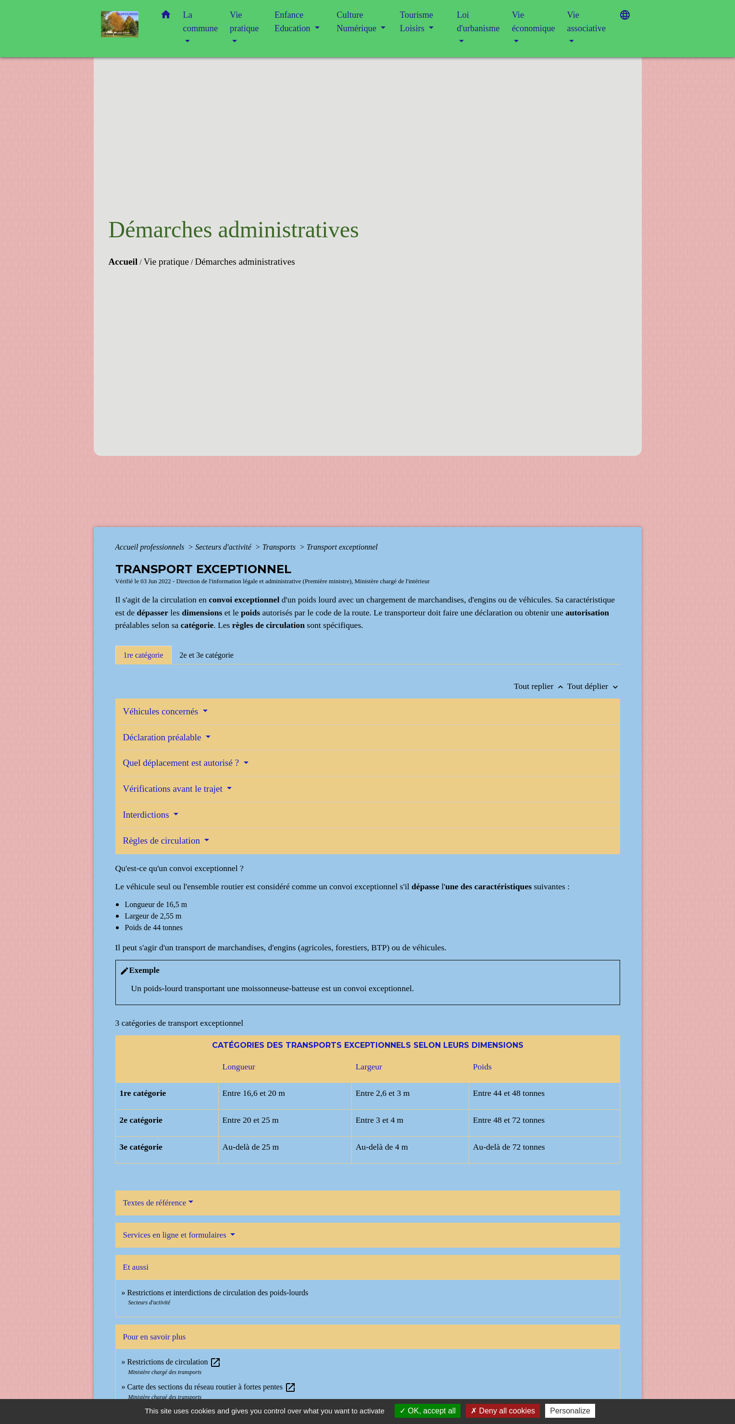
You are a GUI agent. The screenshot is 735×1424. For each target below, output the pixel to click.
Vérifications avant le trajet (174, 789)
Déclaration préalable (163, 737)
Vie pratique (166, 262)
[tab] (143, 655)
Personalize (570, 1411)
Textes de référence (155, 1202)
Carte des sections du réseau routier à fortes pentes (211, 1387)
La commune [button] (200, 21)
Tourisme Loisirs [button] (416, 21)
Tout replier (540, 686)
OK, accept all (427, 1411)
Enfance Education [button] (293, 21)
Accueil (123, 262)
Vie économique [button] (533, 21)
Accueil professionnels (151, 547)
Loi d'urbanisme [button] (478, 21)
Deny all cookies (503, 1411)
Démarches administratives (245, 262)
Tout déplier (593, 686)
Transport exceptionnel (342, 547)
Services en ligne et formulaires (176, 1235)
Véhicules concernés (161, 711)
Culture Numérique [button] (357, 21)
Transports (280, 547)
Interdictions (147, 815)
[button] (165, 16)
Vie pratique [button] (244, 21)
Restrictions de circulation (174, 1362)
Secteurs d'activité (224, 547)
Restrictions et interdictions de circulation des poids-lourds (218, 1293)
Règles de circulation (162, 840)
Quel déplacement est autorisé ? (182, 763)
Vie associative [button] (586, 21)
